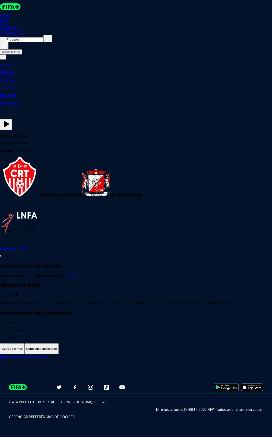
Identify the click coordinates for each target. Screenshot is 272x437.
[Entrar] (4, 45)
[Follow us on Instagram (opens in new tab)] (90, 387)
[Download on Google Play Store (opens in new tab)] (226, 387)
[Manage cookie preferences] (42, 417)
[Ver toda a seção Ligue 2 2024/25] (136, 252)
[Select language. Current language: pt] (3, 57)
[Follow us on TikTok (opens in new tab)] (106, 387)
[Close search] (3, 39)
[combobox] (24, 39)
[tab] (12, 348)
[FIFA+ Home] (10, 7)
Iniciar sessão (11, 52)
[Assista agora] (6, 124)
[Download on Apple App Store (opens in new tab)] (252, 387)
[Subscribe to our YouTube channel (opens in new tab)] (122, 387)
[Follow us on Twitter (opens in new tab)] (59, 387)
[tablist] (136, 348)
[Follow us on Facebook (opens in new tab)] (74, 387)
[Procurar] (47, 38)
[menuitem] (136, 65)
